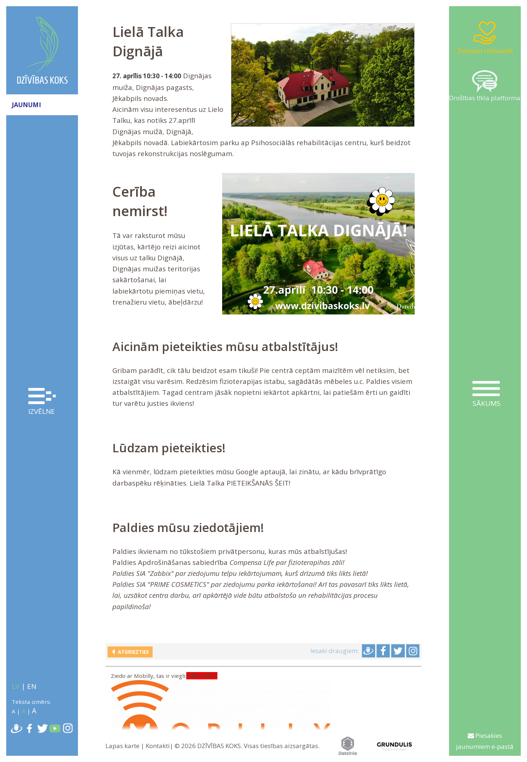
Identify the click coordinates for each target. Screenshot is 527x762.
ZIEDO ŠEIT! (201, 676)
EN (31, 686)
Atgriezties (132, 651)
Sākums (486, 394)
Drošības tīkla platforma (484, 86)
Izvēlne (42, 402)
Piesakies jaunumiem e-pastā (484, 741)
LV (15, 686)
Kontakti (158, 746)
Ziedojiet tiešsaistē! (485, 37)
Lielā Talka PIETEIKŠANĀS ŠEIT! (240, 483)
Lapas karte (122, 746)
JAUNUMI (26, 105)
